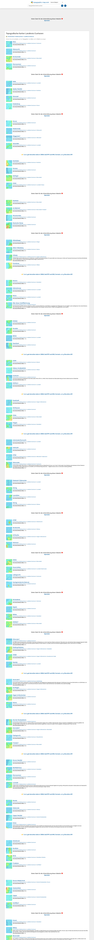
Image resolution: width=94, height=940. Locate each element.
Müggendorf (16, 136)
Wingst (38, 241)
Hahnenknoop (17, 288)
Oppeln (15, 607)
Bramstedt (49, 729)
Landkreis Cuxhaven (31, 43)
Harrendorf (16, 728)
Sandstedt (16, 400)
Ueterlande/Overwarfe (19, 440)
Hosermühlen (17, 567)
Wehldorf (15, 622)
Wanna (38, 249)
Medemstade (16, 128)
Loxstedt (39, 83)
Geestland (39, 282)
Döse (14, 42)
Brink (14, 856)
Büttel (15, 336)
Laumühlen (16, 495)
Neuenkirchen (40, 737)
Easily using (48, 154)
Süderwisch (44, 456)
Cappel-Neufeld (17, 815)
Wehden (15, 321)
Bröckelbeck (16, 599)
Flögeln (15, 423)
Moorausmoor (17, 64)
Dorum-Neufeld (17, 760)
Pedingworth (17, 735)
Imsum (15, 920)
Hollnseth (16, 447)
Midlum (38, 264)
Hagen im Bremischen (41, 256)
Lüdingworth (16, 575)
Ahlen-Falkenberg (18, 248)
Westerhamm (39, 521)
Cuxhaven (39, 43)
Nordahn (15, 328)
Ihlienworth (16, 49)
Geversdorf (16, 679)
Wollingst (15, 176)
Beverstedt (39, 58)
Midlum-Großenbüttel (19, 368)
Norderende (16, 527)
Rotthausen (16, 408)
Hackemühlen (17, 888)
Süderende (16, 808)
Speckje (15, 662)
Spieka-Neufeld (17, 89)
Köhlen (15, 614)
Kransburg (16, 263)
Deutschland (15, 43)
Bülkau (15, 928)
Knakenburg (16, 104)
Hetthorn (15, 383)
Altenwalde (16, 462)
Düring (15, 488)
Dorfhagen (16, 687)
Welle (14, 81)
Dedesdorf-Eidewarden (20, 480)
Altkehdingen (17, 240)
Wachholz (16, 200)
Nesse (42, 184)
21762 (14, 455)
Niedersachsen (22, 43)
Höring (15, 503)
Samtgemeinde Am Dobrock (21, 582)
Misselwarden (17, 215)
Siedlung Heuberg (18, 647)
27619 (14, 360)
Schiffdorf (39, 864)
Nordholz (39, 90)
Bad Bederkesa (17, 767)
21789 (14, 520)
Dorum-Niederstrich (19, 880)
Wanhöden (16, 161)
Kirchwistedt (16, 56)
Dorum (38, 105)
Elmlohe (43, 857)
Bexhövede (44, 568)
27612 (14, 183)
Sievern (15, 280)
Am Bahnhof (16, 208)
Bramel (38, 362)
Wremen (15, 168)
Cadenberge (39, 681)
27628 (15, 655)
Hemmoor (16, 542)
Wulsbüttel (49, 648)
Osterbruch (16, 841)
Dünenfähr (16, 143)
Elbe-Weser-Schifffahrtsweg (21, 303)
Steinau (38, 504)
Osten (14, 823)
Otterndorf (39, 137)
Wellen (15, 560)
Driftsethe (16, 535)
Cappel (15, 895)
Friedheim (16, 863)
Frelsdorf (44, 209)
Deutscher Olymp (18, 223)
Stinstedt (16, 96)
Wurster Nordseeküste (19, 720)
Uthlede (15, 255)
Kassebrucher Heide (51, 656)
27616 (14, 415)
